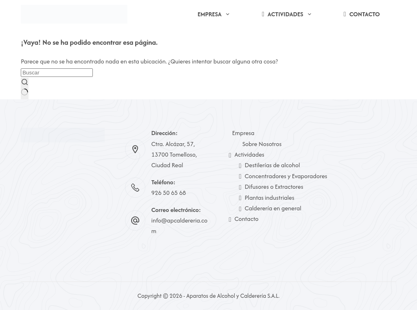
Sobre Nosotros (261, 144)
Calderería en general (270, 208)
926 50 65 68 (168, 192)
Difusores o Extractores (271, 186)
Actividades (288, 14)
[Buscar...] (57, 72)
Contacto (362, 14)
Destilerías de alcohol (269, 165)
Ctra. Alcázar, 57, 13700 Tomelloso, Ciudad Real (174, 155)
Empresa (215, 14)
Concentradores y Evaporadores (283, 176)
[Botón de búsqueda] (24, 88)
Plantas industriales (266, 197)
